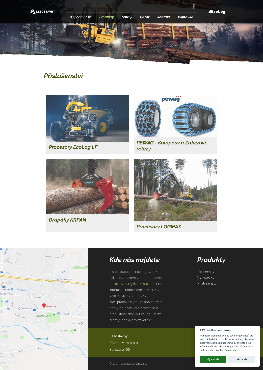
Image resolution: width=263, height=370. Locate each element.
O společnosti (80, 17)
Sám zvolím (231, 350)
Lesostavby (119, 336)
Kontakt (163, 17)
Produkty (106, 17)
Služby (127, 17)
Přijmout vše (213, 359)
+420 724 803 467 (133, 296)
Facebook (193, 6)
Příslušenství (207, 283)
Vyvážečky (205, 277)
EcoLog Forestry (217, 12)
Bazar (144, 17)
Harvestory (205, 271)
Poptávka (185, 17)
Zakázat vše (242, 359)
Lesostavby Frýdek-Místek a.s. (42, 12)
